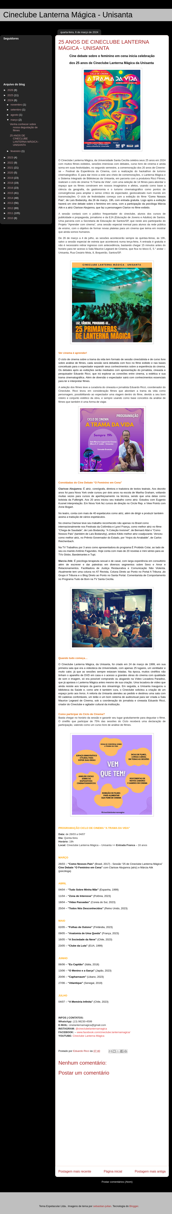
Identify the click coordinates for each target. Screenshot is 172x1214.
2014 (10, 197)
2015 (10, 192)
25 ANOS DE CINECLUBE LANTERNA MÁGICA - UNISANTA (24, 140)
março (15, 119)
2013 (10, 202)
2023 (10, 157)
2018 (10, 182)
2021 (10, 167)
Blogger (133, 1206)
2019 (10, 177)
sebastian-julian (102, 1206)
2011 (10, 213)
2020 (10, 172)
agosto (15, 114)
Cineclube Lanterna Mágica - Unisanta (67, 15)
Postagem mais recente (74, 1171)
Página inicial (113, 1171)
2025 (10, 95)
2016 (10, 187)
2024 (10, 100)
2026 (10, 90)
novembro (17, 104)
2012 (10, 208)
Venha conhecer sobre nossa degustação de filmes (24, 127)
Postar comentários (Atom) (117, 1181)
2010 (10, 218)
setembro (16, 109)
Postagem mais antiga (150, 1171)
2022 (10, 162)
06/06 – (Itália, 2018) (78, 964)
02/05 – (63, 927)
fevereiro (16, 151)
